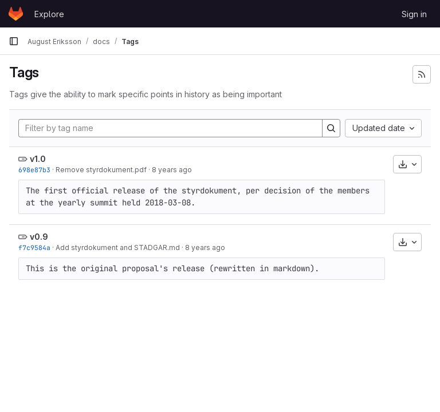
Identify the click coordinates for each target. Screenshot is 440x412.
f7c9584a (34, 247)
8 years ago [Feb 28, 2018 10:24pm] (205, 247)
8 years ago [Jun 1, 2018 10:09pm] (172, 169)
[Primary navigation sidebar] (14, 41)
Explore (49, 14)
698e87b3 (34, 169)
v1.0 (38, 159)
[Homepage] (15, 14)
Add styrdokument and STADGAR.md (118, 247)
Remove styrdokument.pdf (101, 169)
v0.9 (39, 236)
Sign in (414, 14)
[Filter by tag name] (170, 128)
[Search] (331, 128)
